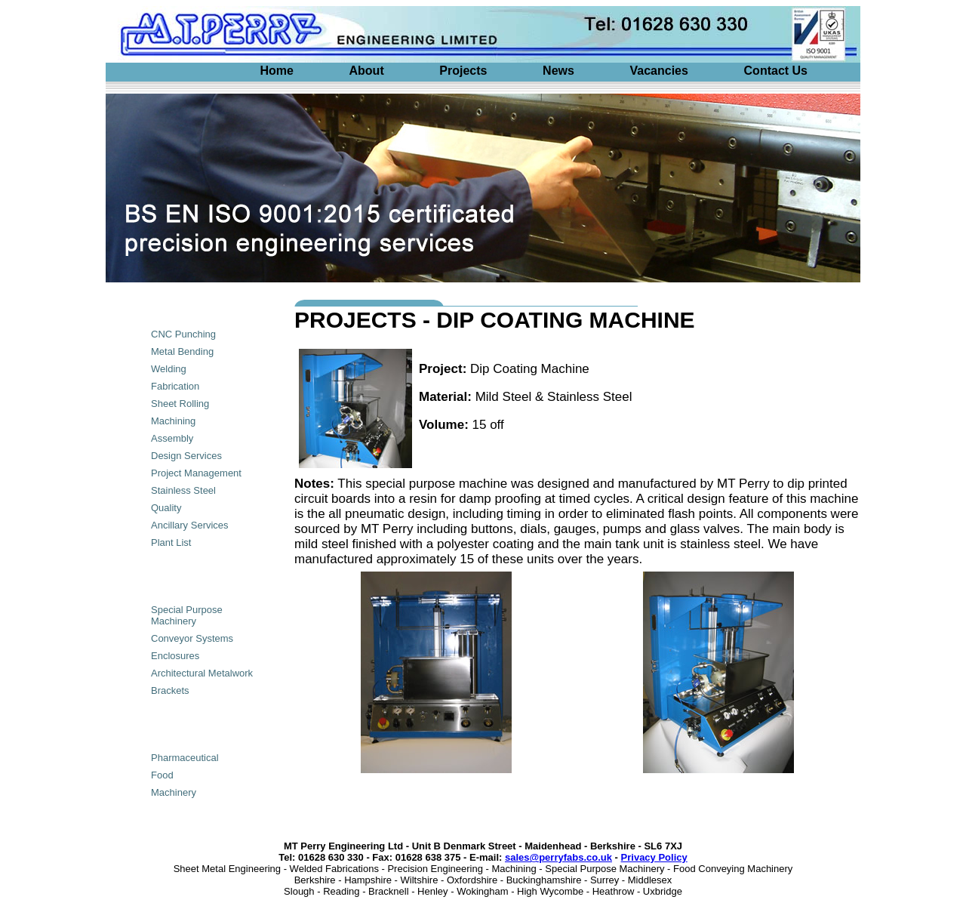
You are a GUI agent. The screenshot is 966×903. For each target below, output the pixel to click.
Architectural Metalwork (202, 673)
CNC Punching (183, 334)
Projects (463, 70)
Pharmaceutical (185, 757)
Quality (166, 507)
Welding (168, 368)
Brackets (170, 690)
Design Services (186, 455)
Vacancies (659, 70)
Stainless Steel (183, 490)
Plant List (171, 542)
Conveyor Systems (192, 638)
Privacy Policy (654, 857)
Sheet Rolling (180, 403)
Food (162, 775)
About (366, 70)
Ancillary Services (190, 525)
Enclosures (175, 655)
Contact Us (776, 70)
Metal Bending (182, 351)
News (558, 70)
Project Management (196, 473)
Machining (173, 421)
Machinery (173, 792)
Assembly (172, 438)
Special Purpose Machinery (187, 615)
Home (276, 70)
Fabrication (175, 386)
